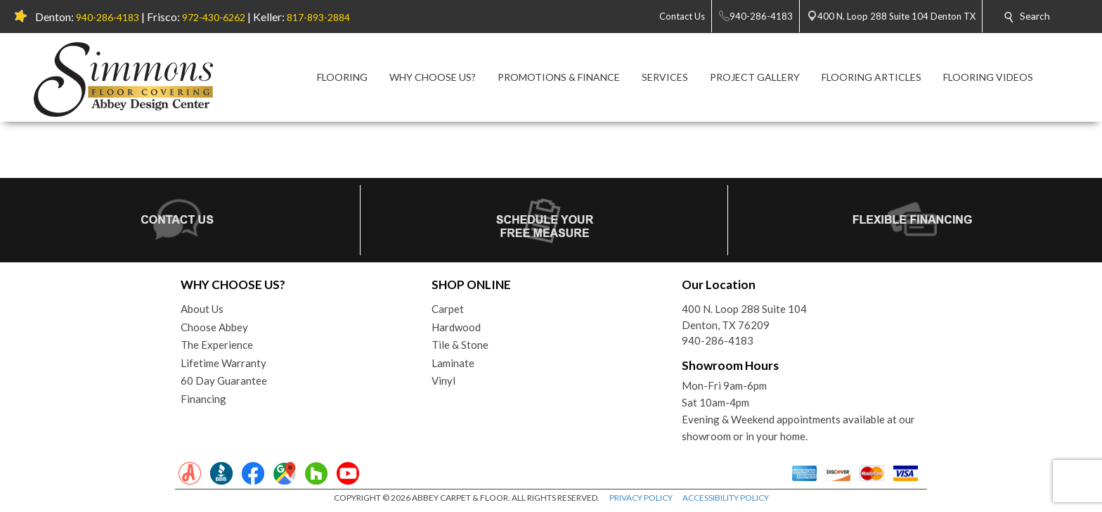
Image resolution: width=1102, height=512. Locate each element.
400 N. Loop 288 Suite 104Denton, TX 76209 (744, 316)
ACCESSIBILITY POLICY (725, 497)
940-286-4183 (107, 17)
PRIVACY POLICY (641, 497)
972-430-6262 (213, 17)
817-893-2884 (318, 17)
